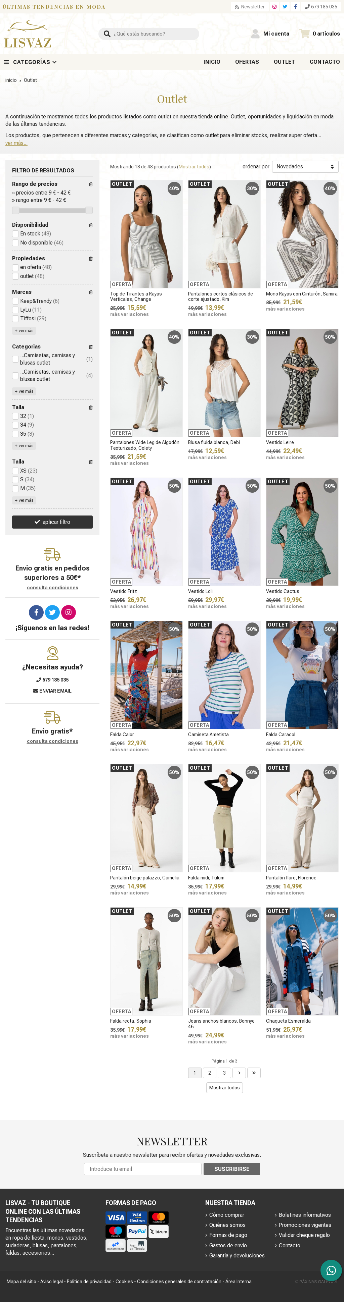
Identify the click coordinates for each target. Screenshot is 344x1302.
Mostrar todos (194, 166)
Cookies (124, 1281)
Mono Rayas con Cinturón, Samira (302, 293)
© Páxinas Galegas (316, 1282)
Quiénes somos (227, 1225)
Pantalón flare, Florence (291, 877)
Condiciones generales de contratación (179, 1281)
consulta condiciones (52, 587)
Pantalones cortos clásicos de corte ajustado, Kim (220, 296)
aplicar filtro (56, 522)
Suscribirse (231, 1169)
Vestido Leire (280, 442)
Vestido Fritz (123, 591)
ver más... (16, 143)
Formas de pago (228, 1235)
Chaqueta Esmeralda (288, 1021)
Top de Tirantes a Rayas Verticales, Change (136, 296)
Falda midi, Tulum (206, 877)
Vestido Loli (200, 591)
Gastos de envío (228, 1245)
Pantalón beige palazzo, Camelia (144, 877)
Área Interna (238, 1281)
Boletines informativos (305, 1215)
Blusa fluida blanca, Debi (214, 442)
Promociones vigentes (305, 1225)
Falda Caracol (280, 734)
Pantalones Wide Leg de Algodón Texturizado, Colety (144, 445)
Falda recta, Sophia (130, 1021)
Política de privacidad (89, 1281)
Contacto (289, 1245)
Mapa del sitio (21, 1281)
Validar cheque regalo (304, 1235)
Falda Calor (122, 734)
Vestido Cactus (282, 591)
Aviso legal (51, 1281)
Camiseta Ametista (208, 734)
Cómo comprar (226, 1215)
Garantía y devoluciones (237, 1255)
